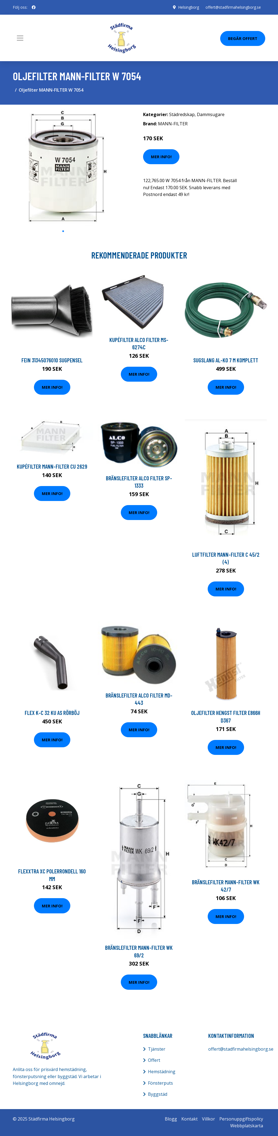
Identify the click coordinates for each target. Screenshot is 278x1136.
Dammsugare (211, 114)
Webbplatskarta (246, 1126)
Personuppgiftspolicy (241, 1119)
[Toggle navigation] (20, 38)
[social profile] (34, 7)
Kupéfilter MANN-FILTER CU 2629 (52, 466)
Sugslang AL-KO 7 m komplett (225, 360)
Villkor (208, 1119)
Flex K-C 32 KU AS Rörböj (52, 712)
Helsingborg (188, 7)
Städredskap (182, 114)
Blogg (171, 1119)
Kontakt (189, 1119)
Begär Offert (242, 38)
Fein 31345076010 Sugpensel (52, 360)
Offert (154, 1060)
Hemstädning (161, 1072)
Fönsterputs (160, 1083)
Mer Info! (161, 156)
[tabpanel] (63, 167)
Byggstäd (157, 1094)
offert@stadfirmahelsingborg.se (233, 7)
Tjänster (156, 1049)
